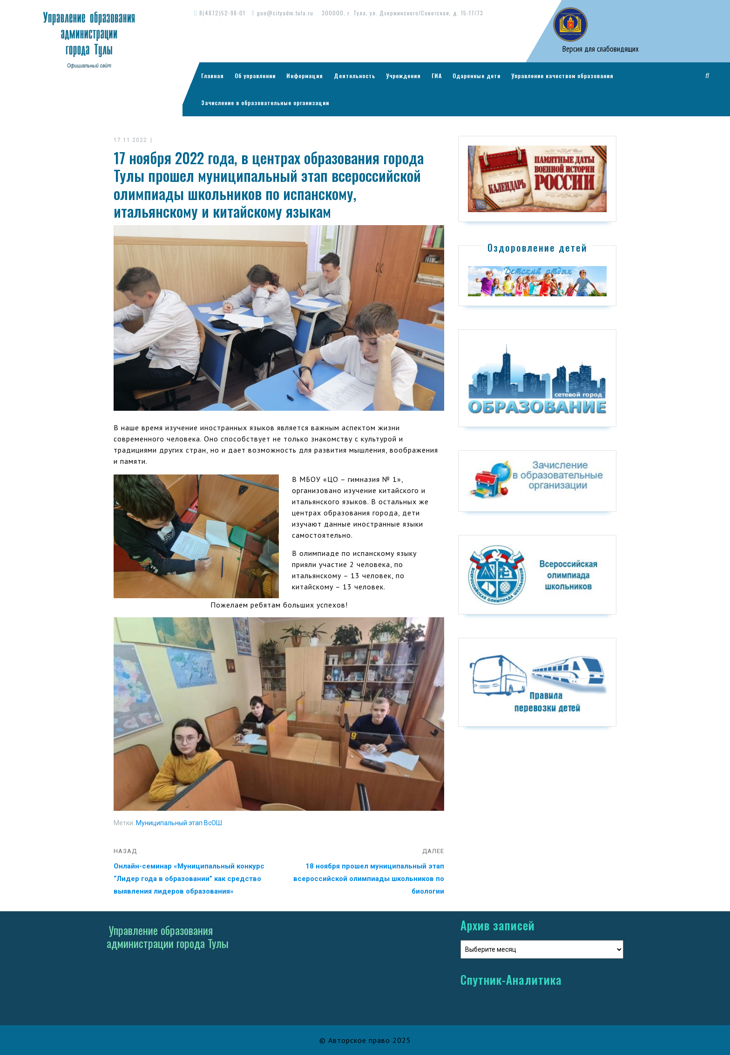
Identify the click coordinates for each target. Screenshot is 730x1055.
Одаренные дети (476, 76)
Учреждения (403, 76)
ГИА (437, 76)
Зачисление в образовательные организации (265, 103)
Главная (212, 76)
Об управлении (255, 76)
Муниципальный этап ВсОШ (179, 823)
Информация (304, 76)
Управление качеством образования (562, 76)
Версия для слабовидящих (600, 49)
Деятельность (354, 76)
